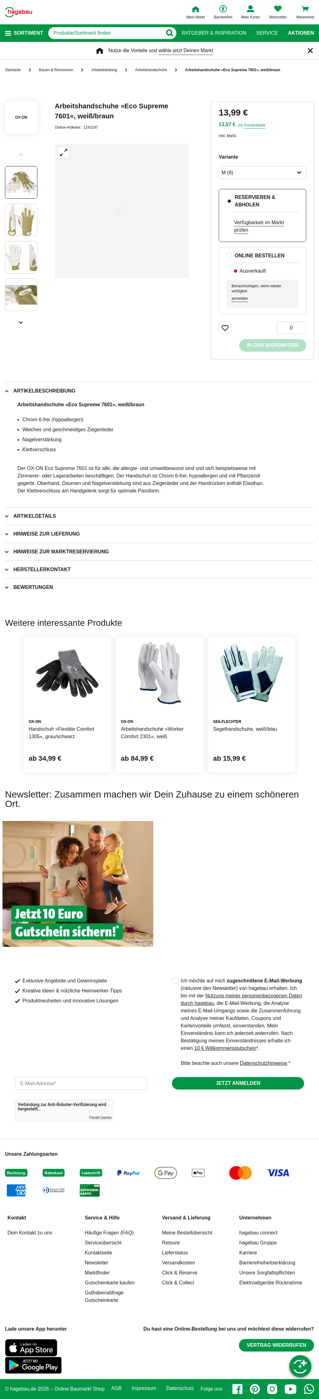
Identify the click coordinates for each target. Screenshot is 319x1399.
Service (267, 33)
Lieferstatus (175, 1252)
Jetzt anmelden (238, 1083)
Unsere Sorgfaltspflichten (267, 1272)
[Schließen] (310, 50)
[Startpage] (18, 12)
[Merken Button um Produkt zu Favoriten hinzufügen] (225, 328)
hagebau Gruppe (258, 1242)
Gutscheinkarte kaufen (110, 1282)
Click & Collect (178, 1282)
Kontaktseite (98, 1252)
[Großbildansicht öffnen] (122, 211)
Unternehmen (255, 1217)
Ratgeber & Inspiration (214, 33)
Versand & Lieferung (186, 1217)
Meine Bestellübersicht (187, 1232)
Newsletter (96, 1262)
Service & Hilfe (102, 1217)
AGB (116, 1388)
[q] (105, 33)
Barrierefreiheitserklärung (267, 1262)
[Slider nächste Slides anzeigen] (21, 320)
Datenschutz (180, 1388)
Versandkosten (178, 1262)
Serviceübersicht (103, 1242)
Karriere (248, 1252)
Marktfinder (97, 1272)
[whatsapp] (309, 1389)
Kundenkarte (254, 125)
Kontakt (16, 1217)
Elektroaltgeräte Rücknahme (270, 1282)
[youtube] (291, 1389)
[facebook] (237, 1389)
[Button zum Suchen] (169, 33)
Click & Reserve (180, 1272)
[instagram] (272, 1389)
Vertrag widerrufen (276, 1345)
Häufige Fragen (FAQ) (109, 1232)
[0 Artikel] (291, 328)
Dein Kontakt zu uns (29, 1232)
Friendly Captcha (100, 1117)
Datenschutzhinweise (263, 1063)
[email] (81, 1083)
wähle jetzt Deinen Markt (186, 50)
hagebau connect (258, 1232)
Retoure (171, 1242)
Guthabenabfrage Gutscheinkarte (104, 1296)
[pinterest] (255, 1389)
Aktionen (301, 33)
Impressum (144, 1388)
